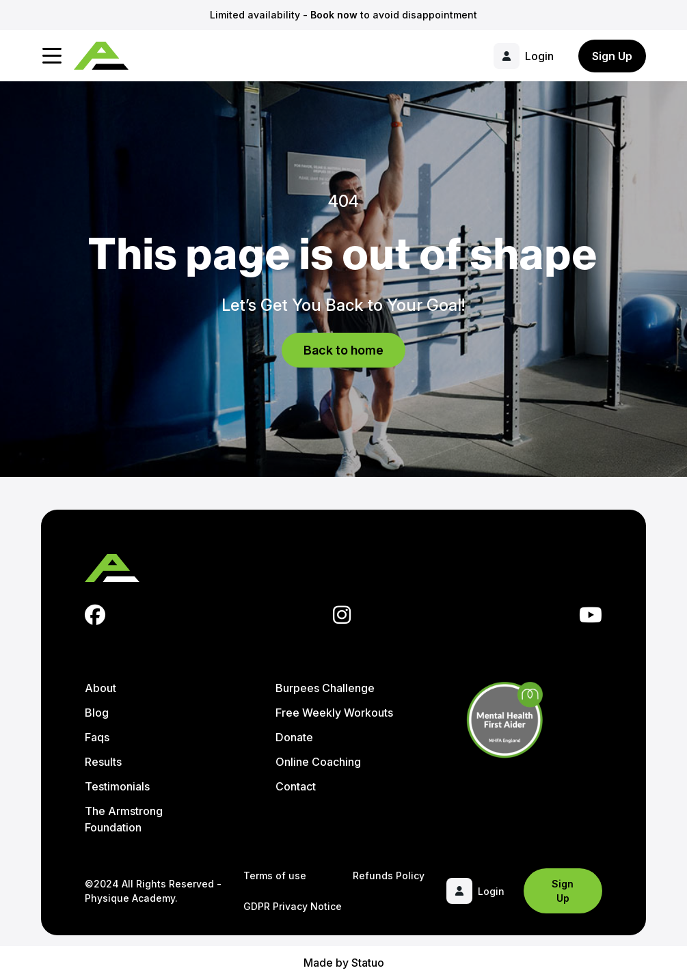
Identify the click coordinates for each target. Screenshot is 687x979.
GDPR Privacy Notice (292, 906)
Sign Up (612, 56)
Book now (334, 14)
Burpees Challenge (325, 688)
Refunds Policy (389, 875)
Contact (295, 786)
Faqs (97, 737)
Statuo (367, 962)
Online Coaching (318, 762)
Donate (294, 737)
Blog (97, 712)
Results (103, 762)
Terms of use (274, 875)
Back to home (343, 350)
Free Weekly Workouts (334, 712)
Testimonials (117, 786)
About (100, 688)
